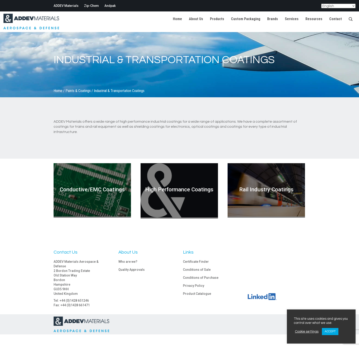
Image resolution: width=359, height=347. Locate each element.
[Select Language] (338, 6)
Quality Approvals (131, 269)
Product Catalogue (197, 293)
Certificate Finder (196, 261)
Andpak (110, 6)
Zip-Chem (91, 6)
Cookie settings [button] (306, 331)
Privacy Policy (193, 285)
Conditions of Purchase (200, 277)
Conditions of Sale (197, 269)
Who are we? (127, 261)
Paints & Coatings (78, 91)
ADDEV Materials (66, 6)
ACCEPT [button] (330, 331)
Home (58, 91)
